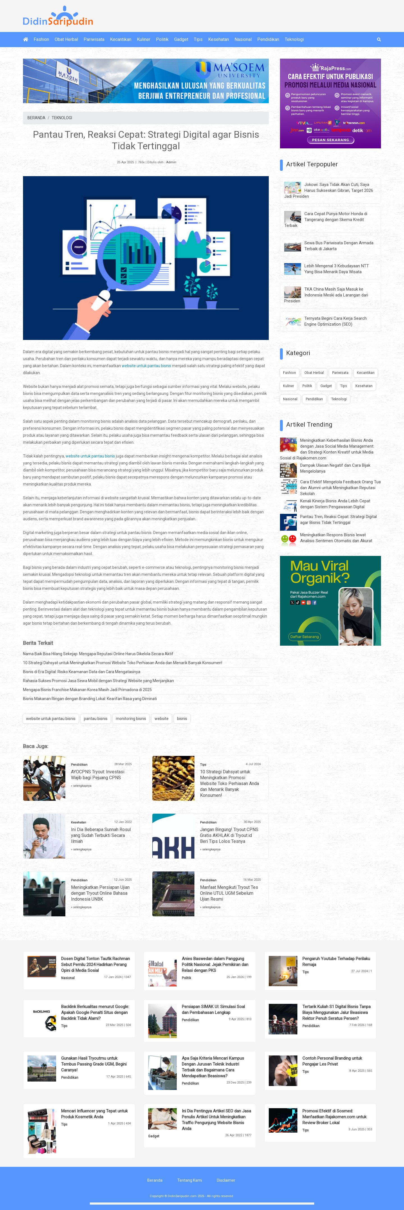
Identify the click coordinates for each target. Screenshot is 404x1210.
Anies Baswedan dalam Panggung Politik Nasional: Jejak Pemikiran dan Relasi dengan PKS (215, 964)
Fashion (41, 39)
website (162, 718)
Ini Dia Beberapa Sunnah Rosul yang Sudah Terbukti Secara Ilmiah (101, 835)
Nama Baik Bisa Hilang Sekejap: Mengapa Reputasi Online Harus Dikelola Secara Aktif (98, 654)
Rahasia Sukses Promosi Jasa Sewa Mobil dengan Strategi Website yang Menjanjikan (98, 680)
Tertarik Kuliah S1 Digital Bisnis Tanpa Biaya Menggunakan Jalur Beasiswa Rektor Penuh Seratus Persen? (336, 1012)
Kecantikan (120, 39)
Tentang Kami (189, 1180)
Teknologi (294, 39)
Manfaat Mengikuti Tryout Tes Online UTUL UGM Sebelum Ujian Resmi (229, 893)
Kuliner (143, 39)
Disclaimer (226, 1180)
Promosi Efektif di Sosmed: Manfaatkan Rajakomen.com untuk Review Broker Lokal (334, 1116)
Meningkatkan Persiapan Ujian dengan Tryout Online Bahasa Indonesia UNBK (100, 893)
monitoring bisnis (131, 718)
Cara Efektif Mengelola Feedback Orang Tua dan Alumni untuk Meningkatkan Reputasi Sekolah (340, 487)
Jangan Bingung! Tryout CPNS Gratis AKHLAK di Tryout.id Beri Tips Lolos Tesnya (229, 835)
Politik (162, 39)
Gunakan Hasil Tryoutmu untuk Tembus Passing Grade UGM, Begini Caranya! (94, 1064)
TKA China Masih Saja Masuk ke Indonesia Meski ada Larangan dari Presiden (326, 295)
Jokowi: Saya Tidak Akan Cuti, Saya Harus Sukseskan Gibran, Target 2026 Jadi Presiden (328, 190)
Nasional (243, 39)
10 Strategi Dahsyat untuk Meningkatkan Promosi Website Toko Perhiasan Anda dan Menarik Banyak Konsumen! (122, 663)
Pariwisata (94, 39)
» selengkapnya (81, 785)
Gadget (181, 39)
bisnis (182, 718)
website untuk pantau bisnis (146, 366)
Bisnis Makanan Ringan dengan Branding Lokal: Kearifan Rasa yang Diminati (90, 698)
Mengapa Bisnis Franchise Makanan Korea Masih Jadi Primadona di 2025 (87, 689)
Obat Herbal (66, 39)
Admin (171, 162)
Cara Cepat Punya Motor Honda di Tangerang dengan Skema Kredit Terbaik (325, 219)
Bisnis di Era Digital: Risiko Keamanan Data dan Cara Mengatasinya (81, 672)
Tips (198, 39)
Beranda (154, 1180)
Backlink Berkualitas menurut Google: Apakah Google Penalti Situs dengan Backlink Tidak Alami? (95, 1012)
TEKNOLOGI (62, 118)
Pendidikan (268, 39)
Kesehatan (218, 39)
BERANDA (36, 118)
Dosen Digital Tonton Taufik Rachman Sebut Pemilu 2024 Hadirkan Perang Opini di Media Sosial (95, 964)
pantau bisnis (95, 718)
